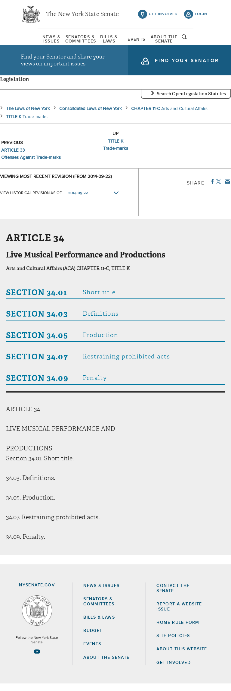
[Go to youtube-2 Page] (37, 659)
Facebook (211, 189)
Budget (92, 638)
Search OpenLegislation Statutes (191, 101)
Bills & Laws (106, 40)
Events (141, 41)
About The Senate (176, 40)
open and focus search (201, 40)
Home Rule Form (177, 630)
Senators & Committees (71, 40)
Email (226, 189)
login (201, 15)
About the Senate (106, 665)
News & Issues (36, 40)
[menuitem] (36, 40)
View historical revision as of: (31, 200)
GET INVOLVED (173, 670)
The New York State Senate (82, 15)
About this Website (181, 656)
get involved (163, 15)
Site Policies (173, 643)
